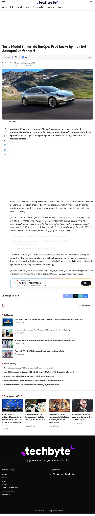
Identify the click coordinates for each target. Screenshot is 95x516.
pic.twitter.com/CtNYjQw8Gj (26, 244)
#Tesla (52, 241)
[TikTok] (69, 476)
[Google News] (62, 476)
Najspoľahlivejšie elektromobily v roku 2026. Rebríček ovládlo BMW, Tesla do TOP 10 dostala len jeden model (39, 374)
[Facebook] (51, 476)
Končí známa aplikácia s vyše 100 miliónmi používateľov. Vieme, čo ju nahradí (28, 369)
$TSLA (46, 241)
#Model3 (67, 241)
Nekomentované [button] (82, 307)
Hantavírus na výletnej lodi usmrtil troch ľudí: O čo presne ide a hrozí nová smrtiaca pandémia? (34, 382)
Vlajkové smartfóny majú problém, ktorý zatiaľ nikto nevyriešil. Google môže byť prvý (42, 331)
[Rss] (73, 476)
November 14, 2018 (48, 248)
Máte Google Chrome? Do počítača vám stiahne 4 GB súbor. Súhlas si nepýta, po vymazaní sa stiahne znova (49, 321)
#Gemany (59, 241)
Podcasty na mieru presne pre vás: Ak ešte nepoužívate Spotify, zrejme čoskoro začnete (31, 386)
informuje (60, 208)
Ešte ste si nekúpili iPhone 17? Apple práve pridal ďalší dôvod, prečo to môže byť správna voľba (45, 342)
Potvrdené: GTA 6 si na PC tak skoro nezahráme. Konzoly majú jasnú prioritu (39, 352)
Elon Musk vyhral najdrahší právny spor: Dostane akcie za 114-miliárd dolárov (82, 418)
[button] (4, 2)
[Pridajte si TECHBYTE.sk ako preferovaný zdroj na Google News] (52, 283)
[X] (54, 476)
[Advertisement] (47, 26)
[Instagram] (66, 476)
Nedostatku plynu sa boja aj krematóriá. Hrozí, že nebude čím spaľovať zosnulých (29, 378)
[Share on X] (16, 57)
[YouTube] (57, 476)
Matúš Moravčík (7, 63)
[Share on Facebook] (12, 57)
